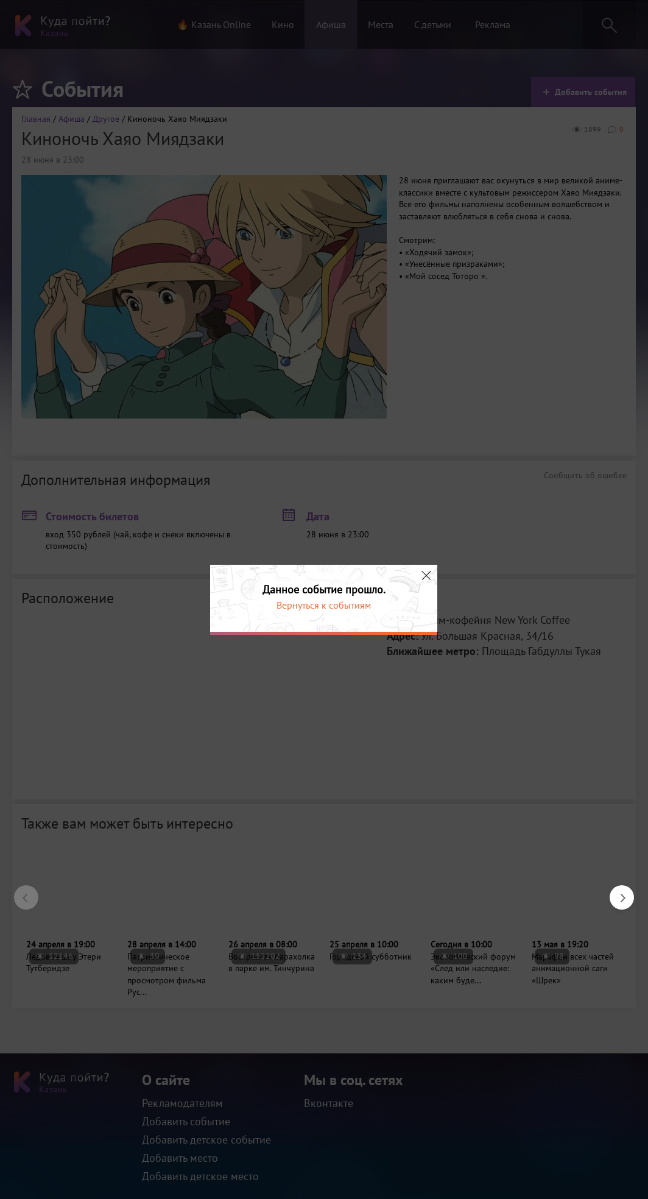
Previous (20, 891)
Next (616, 891)
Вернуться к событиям (323, 605)
